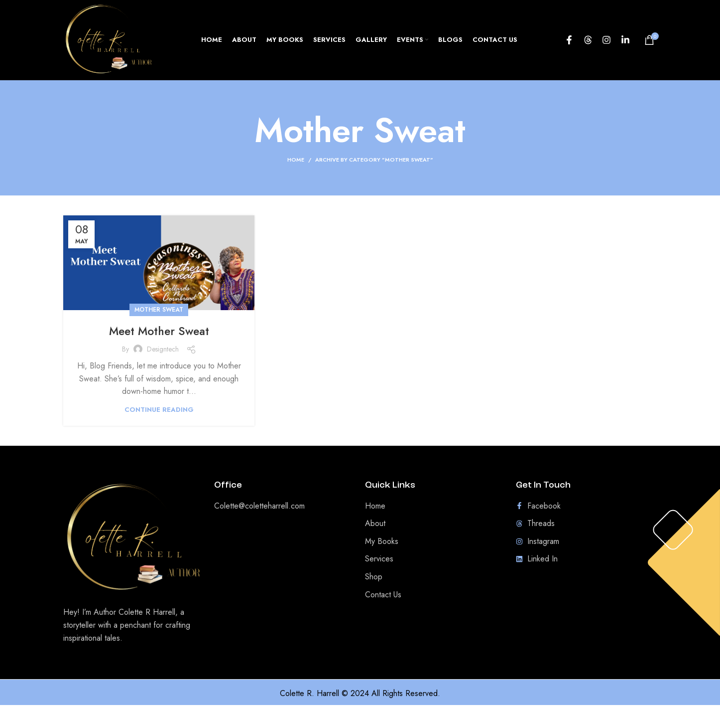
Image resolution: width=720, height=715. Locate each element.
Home (295, 170)
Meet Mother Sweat (159, 341)
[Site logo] (114, 44)
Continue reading (159, 419)
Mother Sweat (158, 320)
